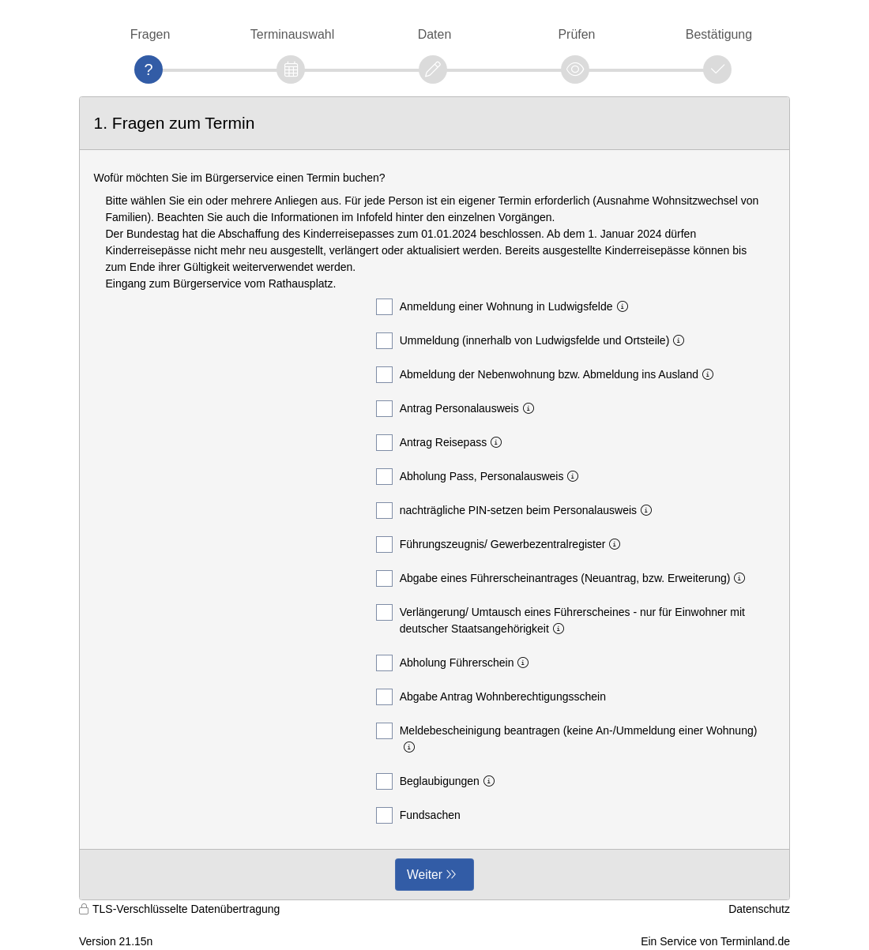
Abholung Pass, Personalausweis (480, 476)
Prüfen (576, 34)
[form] (434, 498)
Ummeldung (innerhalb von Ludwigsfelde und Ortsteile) (533, 340)
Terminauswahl (292, 34)
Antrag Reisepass (442, 442)
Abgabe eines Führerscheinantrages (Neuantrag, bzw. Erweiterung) (564, 578)
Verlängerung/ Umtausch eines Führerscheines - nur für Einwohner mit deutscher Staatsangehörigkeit (560, 619)
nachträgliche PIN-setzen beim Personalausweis (517, 510)
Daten (435, 34)
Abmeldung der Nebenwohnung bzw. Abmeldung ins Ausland (548, 374)
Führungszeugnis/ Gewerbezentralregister (501, 544)
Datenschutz (759, 909)
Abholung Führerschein (456, 663)
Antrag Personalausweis (458, 408)
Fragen (150, 34)
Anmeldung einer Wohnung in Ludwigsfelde (505, 307)
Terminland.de (755, 941)
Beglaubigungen (438, 781)
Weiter (424, 874)
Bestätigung (719, 34)
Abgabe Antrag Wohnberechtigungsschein (491, 697)
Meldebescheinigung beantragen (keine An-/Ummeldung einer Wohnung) (567, 738)
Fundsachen (418, 815)
